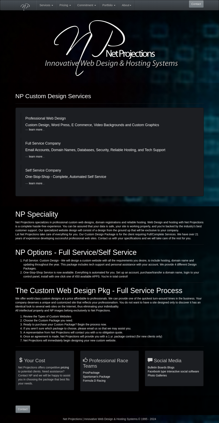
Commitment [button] (86, 5)
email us (92, 328)
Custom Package (49, 320)
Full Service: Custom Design (41, 260)
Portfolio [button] (108, 5)
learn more (35, 129)
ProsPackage (91, 372)
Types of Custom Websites (54, 316)
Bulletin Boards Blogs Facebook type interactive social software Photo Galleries (173, 371)
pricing (65, 367)
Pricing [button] (65, 5)
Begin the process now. (92, 324)
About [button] (126, 5)
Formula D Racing (94, 380)
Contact (196, 4)
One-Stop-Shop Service (38, 272)
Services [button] (46, 5)
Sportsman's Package (96, 376)
